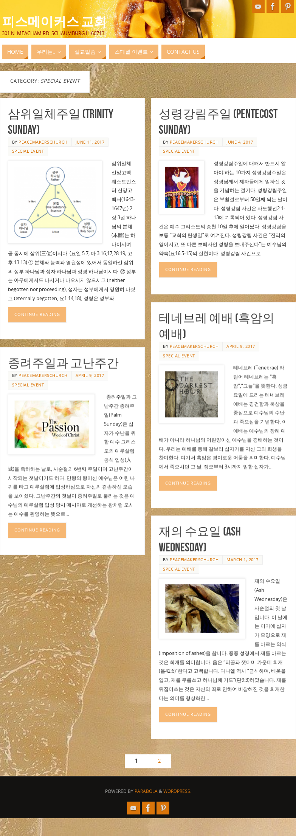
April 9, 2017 (240, 351)
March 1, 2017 (242, 570)
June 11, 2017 (90, 142)
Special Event (28, 151)
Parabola (146, 791)
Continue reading (37, 314)
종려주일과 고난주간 (63, 368)
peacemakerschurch (43, 142)
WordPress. (177, 791)
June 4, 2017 (239, 142)
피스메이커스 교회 (54, 21)
